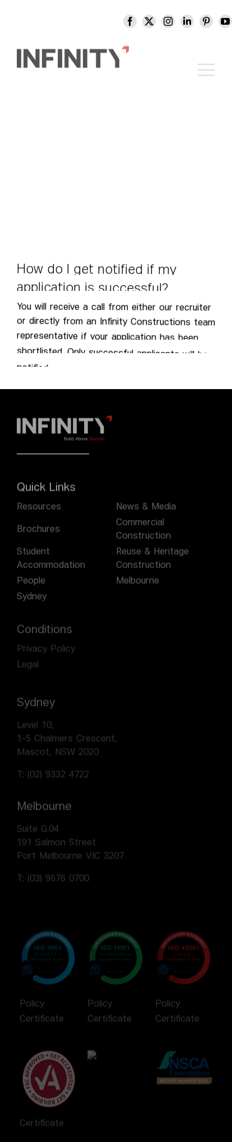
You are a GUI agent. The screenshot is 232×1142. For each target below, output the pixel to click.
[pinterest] (214, 21)
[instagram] (176, 21)
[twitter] (157, 21)
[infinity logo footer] (64, 425)
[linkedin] (195, 21)
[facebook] (138, 21)
